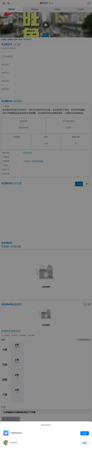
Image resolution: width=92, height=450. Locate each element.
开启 (85, 433)
